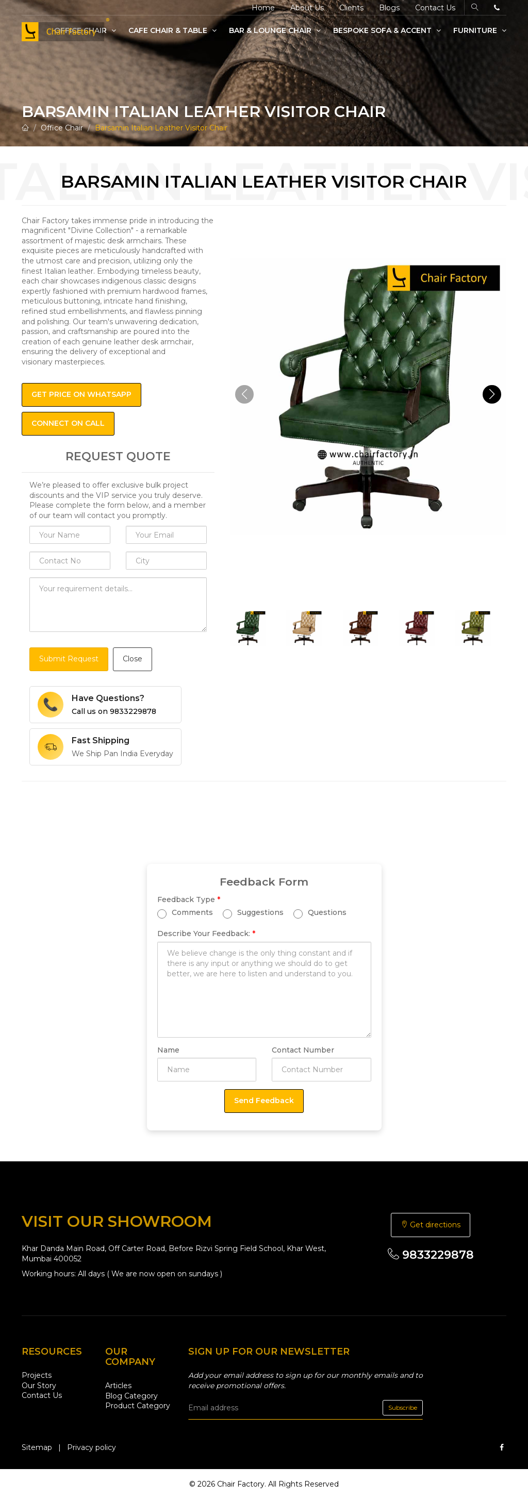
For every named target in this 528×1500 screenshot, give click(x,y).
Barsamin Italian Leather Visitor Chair (161, 127)
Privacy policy (91, 1447)
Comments (185, 913)
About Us (307, 7)
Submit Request (68, 658)
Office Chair (62, 127)
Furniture (479, 30)
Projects (37, 1375)
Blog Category (131, 1396)
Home (263, 7)
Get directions (430, 1224)
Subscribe (402, 1407)
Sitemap (37, 1447)
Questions (319, 913)
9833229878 (431, 1255)
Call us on (114, 711)
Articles (118, 1385)
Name (168, 1050)
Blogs (389, 7)
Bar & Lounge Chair (275, 30)
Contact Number (303, 1050)
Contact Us (435, 7)
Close (132, 658)
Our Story (39, 1385)
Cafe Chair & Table (172, 30)
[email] (305, 1408)
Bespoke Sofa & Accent (387, 30)
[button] (492, 394)
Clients (351, 7)
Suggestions (253, 913)
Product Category (137, 1405)
